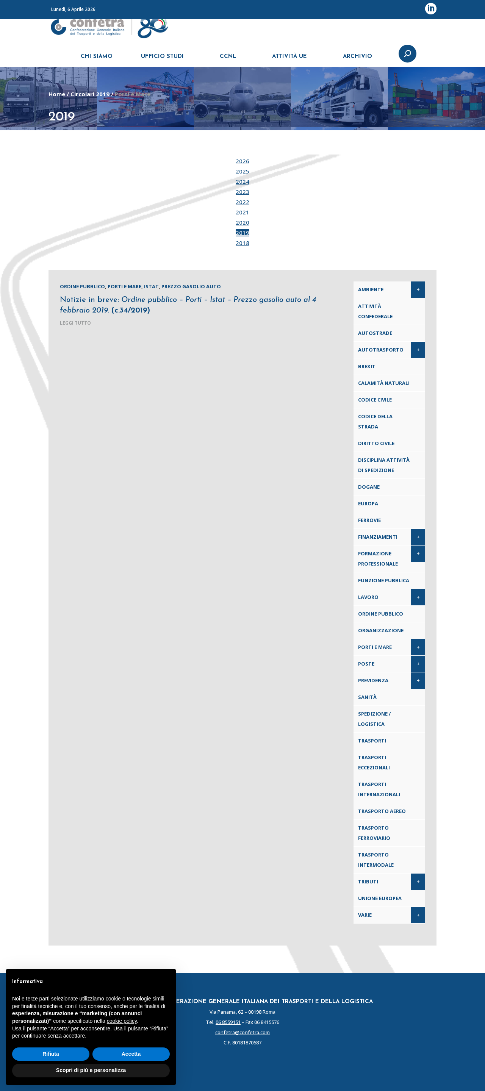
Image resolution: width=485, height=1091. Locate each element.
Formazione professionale (378, 558)
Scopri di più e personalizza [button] (91, 1070)
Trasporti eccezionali (374, 762)
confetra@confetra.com (242, 1032)
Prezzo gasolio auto (191, 286)
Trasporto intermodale (376, 859)
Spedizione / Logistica (374, 718)
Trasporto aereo (382, 811)
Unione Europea (380, 898)
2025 (242, 171)
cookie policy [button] (122, 1021)
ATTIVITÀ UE (289, 60)
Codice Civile (375, 399)
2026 (242, 161)
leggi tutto (75, 323)
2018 (242, 243)
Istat (151, 286)
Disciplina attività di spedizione (384, 465)
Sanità (367, 697)
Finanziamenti (377, 536)
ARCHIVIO (357, 60)
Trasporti (372, 740)
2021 (242, 212)
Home (56, 94)
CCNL (228, 60)
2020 (242, 222)
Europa (368, 503)
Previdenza (373, 680)
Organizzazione (381, 630)
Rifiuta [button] (50, 1054)
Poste (366, 663)
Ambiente (370, 289)
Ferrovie (369, 520)
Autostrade (375, 333)
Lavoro (368, 597)
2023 (242, 191)
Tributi (368, 881)
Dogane (369, 486)
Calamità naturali (384, 383)
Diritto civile (376, 443)
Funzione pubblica (383, 580)
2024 (242, 181)
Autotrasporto (381, 349)
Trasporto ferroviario (374, 832)
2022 (242, 202)
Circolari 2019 (90, 94)
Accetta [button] (131, 1054)
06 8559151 (228, 1022)
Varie (365, 914)
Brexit (366, 366)
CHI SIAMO (97, 60)
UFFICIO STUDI (162, 60)
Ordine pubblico (82, 286)
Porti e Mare (124, 286)
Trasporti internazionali (379, 789)
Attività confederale (375, 311)
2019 (242, 232)
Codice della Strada (375, 421)
